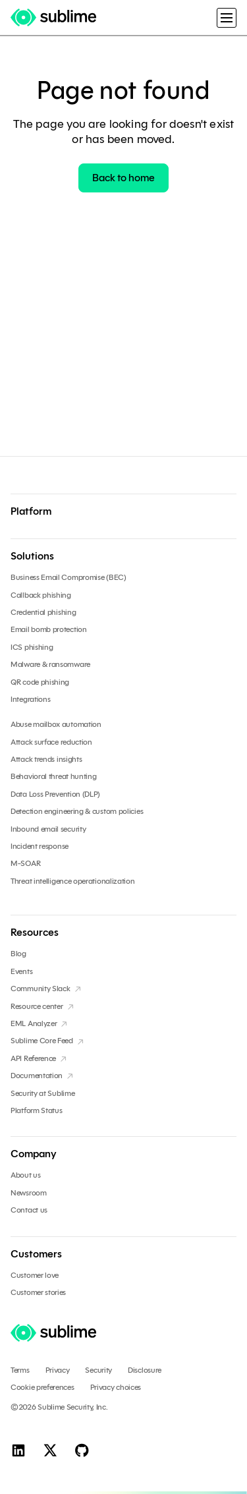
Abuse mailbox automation (56, 724)
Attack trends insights (46, 759)
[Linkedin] (18, 1449)
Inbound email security (48, 829)
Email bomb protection (49, 629)
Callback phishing (41, 595)
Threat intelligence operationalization (73, 881)
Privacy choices (116, 1387)
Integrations (30, 699)
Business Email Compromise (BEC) (68, 577)
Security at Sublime (42, 1093)
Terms (20, 1370)
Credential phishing (43, 612)
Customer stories (38, 1292)
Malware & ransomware (50, 664)
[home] (58, 17)
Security (98, 1370)
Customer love (35, 1275)
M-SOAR (25, 863)
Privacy (57, 1370)
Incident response (40, 846)
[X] (50, 1449)
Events (21, 971)
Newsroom (29, 1192)
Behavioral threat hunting (54, 776)
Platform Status (37, 1110)
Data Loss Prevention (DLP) (55, 794)
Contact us (29, 1210)
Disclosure (144, 1370)
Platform (31, 511)
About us (26, 1175)
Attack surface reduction (51, 742)
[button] (226, 18)
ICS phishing (32, 647)
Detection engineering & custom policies (77, 811)
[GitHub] (82, 1449)
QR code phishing (40, 682)
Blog (18, 953)
